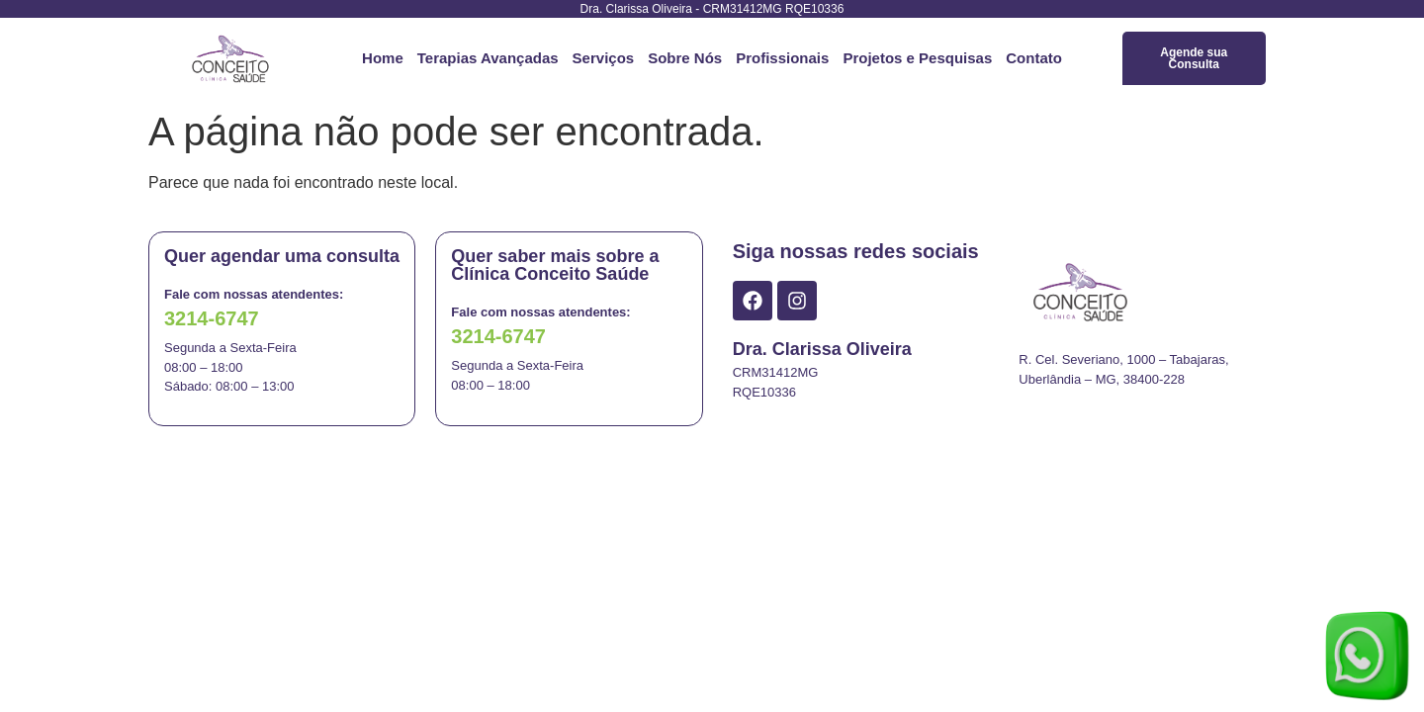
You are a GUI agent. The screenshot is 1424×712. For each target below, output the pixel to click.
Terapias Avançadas (488, 57)
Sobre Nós (685, 57)
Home (382, 57)
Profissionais (782, 57)
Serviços (604, 57)
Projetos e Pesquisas (917, 57)
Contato (1034, 57)
